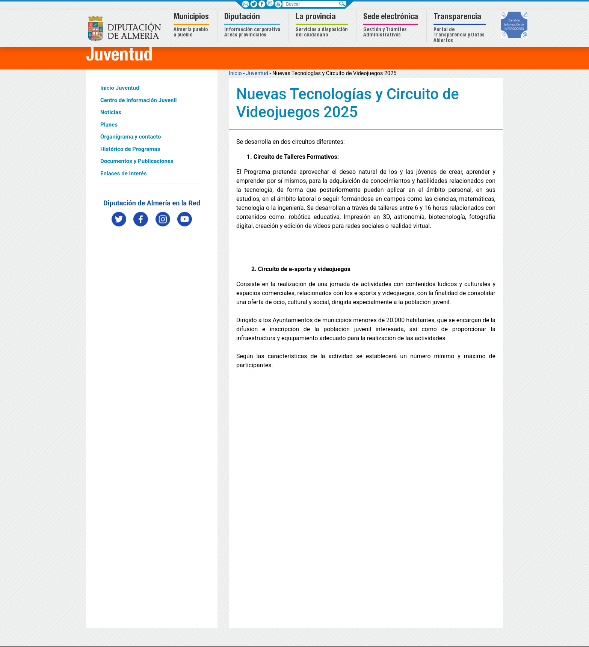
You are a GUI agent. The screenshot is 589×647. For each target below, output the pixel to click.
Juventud (257, 73)
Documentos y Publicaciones (137, 161)
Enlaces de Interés (123, 173)
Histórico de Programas (130, 149)
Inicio (235, 73)
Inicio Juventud (119, 87)
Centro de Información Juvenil (138, 100)
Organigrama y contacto (130, 136)
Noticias (110, 112)
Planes (109, 124)
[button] (192, 26)
